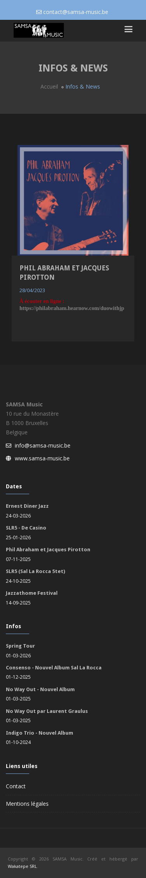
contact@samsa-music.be (75, 12)
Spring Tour (20, 646)
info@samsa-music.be (42, 445)
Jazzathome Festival (32, 593)
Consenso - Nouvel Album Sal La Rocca (54, 668)
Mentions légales (27, 803)
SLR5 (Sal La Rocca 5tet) (35, 571)
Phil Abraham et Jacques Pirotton (48, 549)
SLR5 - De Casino (26, 528)
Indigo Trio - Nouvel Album (39, 733)
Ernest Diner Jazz (27, 506)
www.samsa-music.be (42, 458)
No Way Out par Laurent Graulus (47, 711)
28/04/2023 (32, 290)
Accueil (49, 86)
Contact (16, 786)
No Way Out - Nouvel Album (40, 689)
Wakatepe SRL (22, 866)
